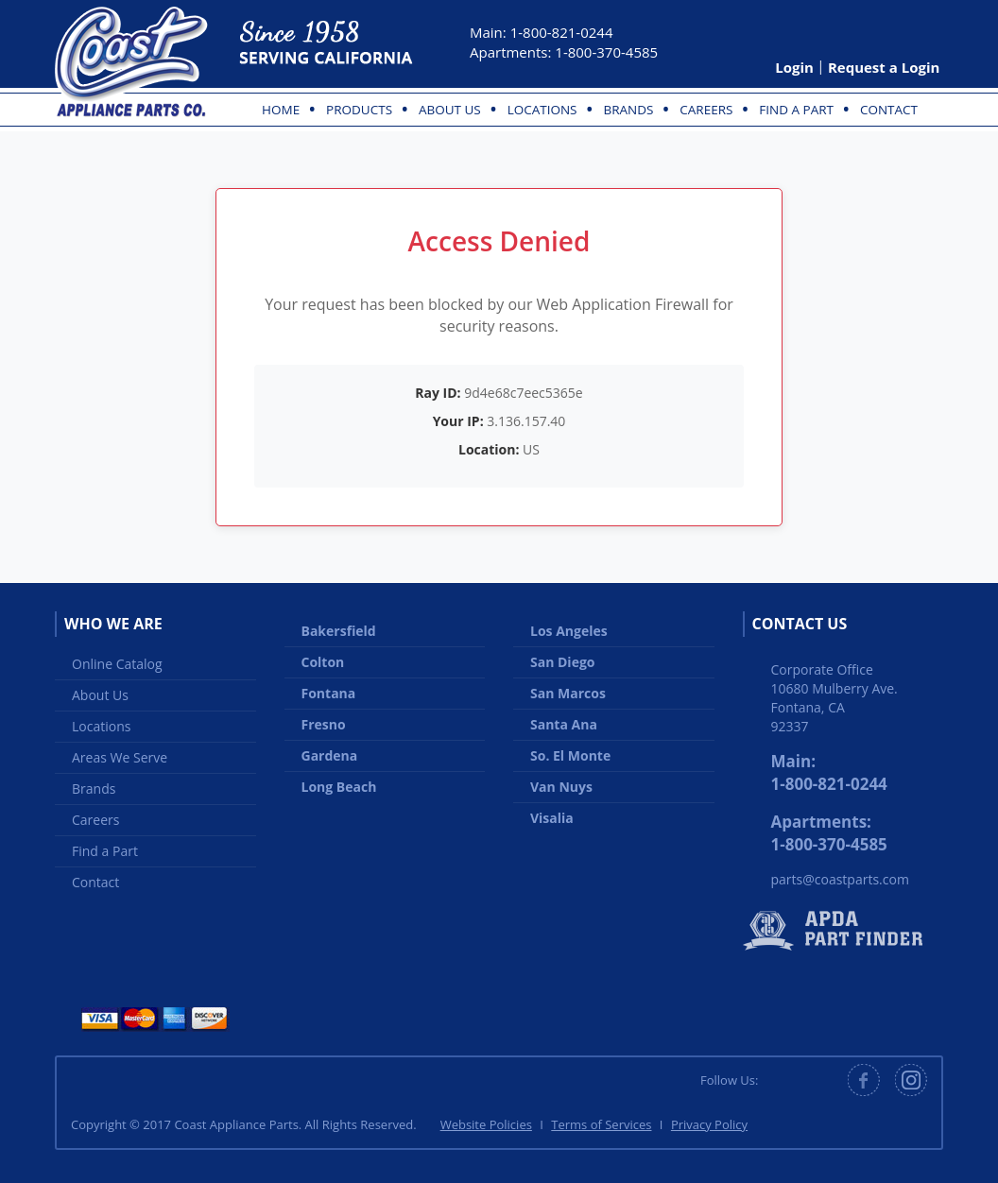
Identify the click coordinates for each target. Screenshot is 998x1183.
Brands (628, 109)
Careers (706, 109)
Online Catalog (117, 664)
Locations (542, 109)
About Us (450, 109)
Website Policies (486, 1124)
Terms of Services (601, 1124)
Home (281, 109)
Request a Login (883, 67)
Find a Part (796, 109)
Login (794, 67)
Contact (889, 109)
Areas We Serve (119, 757)
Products (359, 109)
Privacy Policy (709, 1124)
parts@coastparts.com (840, 879)
